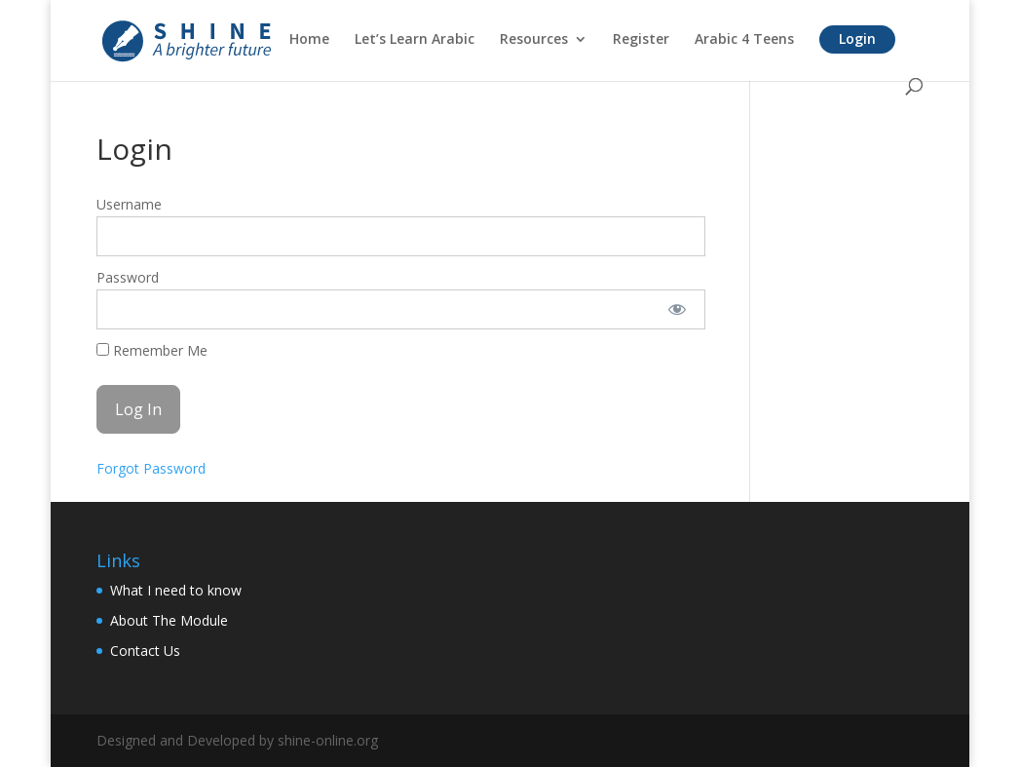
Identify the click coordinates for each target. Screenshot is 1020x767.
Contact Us (145, 650)
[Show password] (677, 309)
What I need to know (176, 590)
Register (641, 40)
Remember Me (152, 350)
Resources (534, 40)
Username (129, 204)
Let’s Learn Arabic (414, 40)
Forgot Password (151, 468)
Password (127, 277)
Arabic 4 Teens (744, 40)
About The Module (169, 620)
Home (309, 40)
